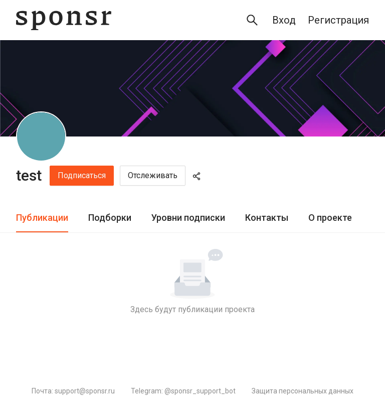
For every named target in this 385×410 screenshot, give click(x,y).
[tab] (42, 218)
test (29, 175)
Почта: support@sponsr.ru (73, 391)
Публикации (42, 217)
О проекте (330, 217)
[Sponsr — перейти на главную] (63, 20)
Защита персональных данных (302, 391)
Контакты (266, 217)
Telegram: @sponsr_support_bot (183, 391)
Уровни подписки (188, 217)
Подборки (109, 217)
